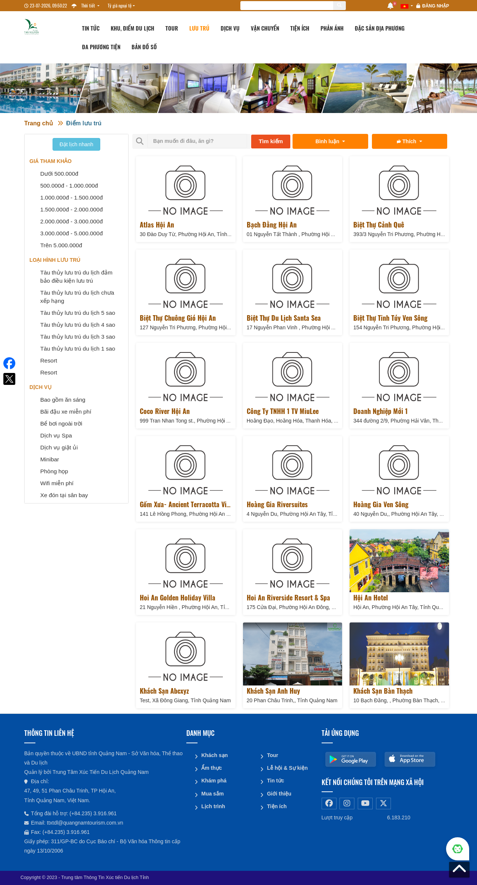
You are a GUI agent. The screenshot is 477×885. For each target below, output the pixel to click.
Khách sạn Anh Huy (273, 691)
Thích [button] (407, 141)
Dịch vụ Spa (56, 435)
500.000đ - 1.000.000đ (69, 185)
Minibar (49, 459)
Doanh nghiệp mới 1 (380, 411)
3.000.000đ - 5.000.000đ (71, 233)
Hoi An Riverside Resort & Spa (288, 597)
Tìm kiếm (271, 141)
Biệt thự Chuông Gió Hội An (178, 318)
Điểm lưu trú (84, 123)
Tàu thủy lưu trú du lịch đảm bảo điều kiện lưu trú (76, 276)
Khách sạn (214, 755)
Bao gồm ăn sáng (62, 399)
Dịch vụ (230, 28)
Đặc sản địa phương (380, 28)
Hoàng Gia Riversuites (277, 504)
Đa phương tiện (101, 47)
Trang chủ (38, 123)
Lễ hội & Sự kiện (287, 768)
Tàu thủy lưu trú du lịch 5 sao (77, 313)
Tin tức (90, 28)
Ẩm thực (211, 768)
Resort (48, 360)
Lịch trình (213, 806)
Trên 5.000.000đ (61, 245)
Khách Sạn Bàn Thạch (383, 691)
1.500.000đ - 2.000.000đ (71, 209)
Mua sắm (212, 793)
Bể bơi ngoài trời (61, 423)
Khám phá (214, 781)
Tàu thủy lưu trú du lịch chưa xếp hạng (77, 296)
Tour (171, 28)
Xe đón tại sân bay (64, 495)
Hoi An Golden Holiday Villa (177, 597)
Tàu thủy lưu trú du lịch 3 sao (77, 336)
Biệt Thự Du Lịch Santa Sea (284, 318)
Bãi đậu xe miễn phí (65, 411)
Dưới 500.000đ (59, 173)
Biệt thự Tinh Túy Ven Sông (390, 318)
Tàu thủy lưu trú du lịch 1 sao (77, 348)
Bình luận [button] (328, 141)
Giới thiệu (279, 793)
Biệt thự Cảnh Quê (378, 224)
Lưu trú (199, 28)
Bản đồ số (144, 47)
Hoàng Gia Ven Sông (380, 504)
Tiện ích (299, 28)
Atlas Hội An (157, 224)
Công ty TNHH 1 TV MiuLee (283, 411)
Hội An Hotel (370, 597)
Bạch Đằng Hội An (272, 224)
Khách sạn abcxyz (164, 691)
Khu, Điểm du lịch (132, 28)
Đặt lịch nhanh (77, 144)
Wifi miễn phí (56, 483)
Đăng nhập (435, 6)
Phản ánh (332, 28)
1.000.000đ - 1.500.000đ (71, 197)
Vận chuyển (265, 28)
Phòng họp (54, 471)
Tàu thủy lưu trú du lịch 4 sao (77, 324)
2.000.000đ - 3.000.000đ (71, 221)
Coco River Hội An (165, 411)
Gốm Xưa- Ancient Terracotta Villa (187, 504)
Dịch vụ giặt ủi (59, 447)
